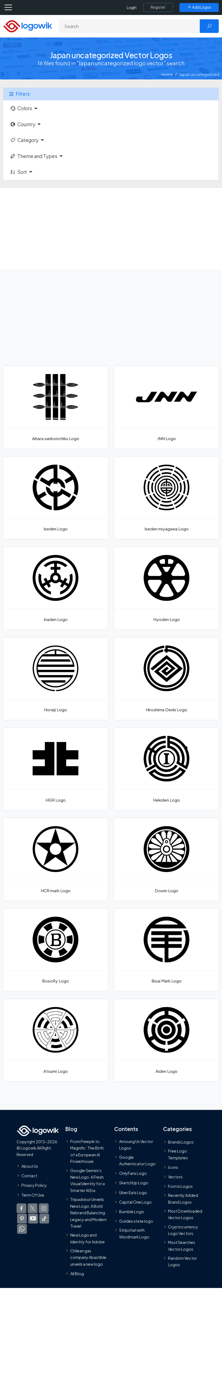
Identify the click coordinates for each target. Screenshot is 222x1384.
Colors (21, 108)
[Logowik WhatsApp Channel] (22, 1229)
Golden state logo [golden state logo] (136, 1221)
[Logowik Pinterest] (22, 1219)
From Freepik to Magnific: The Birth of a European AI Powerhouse (87, 1151)
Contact (29, 1175)
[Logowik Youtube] (33, 1219)
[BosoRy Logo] (55, 950)
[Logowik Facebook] (21, 1208)
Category (24, 140)
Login (132, 7)
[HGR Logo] (55, 769)
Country (22, 124)
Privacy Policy (34, 1185)
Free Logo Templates (178, 1154)
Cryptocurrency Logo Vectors (183, 1230)
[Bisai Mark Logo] (166, 950)
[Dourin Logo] (166, 859)
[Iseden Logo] (55, 498)
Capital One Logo (135, 1202)
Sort (18, 172)
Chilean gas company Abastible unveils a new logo (88, 1257)
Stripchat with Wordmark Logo (134, 1233)
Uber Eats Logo (133, 1192)
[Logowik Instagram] (44, 1208)
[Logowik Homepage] (27, 26)
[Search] (129, 26)
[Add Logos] (199, 7)
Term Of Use (32, 1195)
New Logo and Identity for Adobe (87, 1238)
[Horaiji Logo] (55, 679)
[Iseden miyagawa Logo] (166, 498)
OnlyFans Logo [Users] (133, 1173)
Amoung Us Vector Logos (136, 1144)
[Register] (158, 7)
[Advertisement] (111, 229)
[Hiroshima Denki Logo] (166, 679)
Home (167, 74)
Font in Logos (180, 1186)
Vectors (175, 1176)
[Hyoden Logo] (166, 588)
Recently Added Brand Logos (183, 1198)
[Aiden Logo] (166, 1040)
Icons (173, 1167)
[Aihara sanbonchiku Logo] (55, 407)
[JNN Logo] (166, 407)
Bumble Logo (131, 1211)
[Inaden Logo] (55, 588)
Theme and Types (33, 156)
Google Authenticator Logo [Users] (137, 1160)
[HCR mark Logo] (55, 859)
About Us (29, 1166)
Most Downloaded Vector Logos (185, 1214)
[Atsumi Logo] (55, 1040)
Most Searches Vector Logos (181, 1246)
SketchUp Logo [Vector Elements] (133, 1183)
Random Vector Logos (182, 1261)
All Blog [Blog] (77, 1273)
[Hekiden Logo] (166, 769)
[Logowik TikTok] (44, 1219)
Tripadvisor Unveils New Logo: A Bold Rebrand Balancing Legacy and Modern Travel (88, 1213)
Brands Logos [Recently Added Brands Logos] (181, 1141)
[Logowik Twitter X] (32, 1208)
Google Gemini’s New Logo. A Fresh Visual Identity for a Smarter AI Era (87, 1180)
